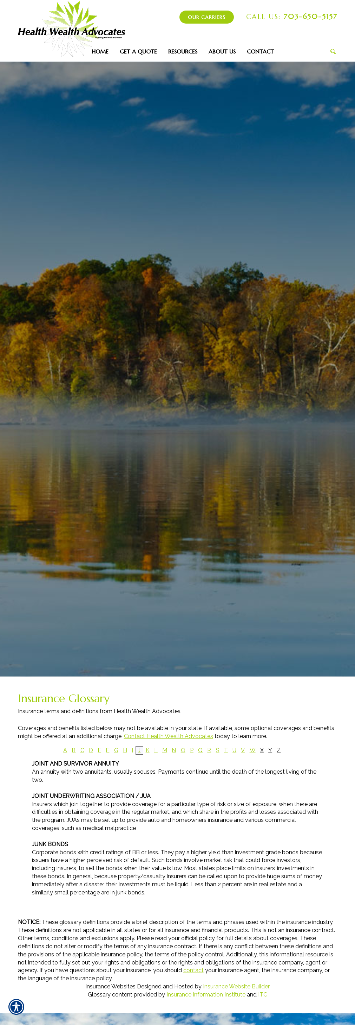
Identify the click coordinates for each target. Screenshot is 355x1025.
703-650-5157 (291, 16)
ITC (262, 994)
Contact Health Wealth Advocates (168, 736)
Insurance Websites (110, 986)
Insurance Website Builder (236, 986)
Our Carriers (206, 17)
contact (193, 970)
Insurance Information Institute (205, 994)
